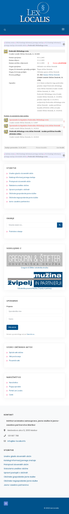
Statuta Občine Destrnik (51, 75)
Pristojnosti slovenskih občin (20, 181)
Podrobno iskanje (15, 231)
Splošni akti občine (16, 352)
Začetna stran (9, 42)
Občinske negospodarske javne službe (23, 197)
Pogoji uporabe (15, 387)
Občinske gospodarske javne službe (22, 193)
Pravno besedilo (41, 148)
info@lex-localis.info (17, 441)
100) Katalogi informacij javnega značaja (29, 42)
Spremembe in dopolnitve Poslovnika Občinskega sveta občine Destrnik (34, 126)
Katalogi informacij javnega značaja (22, 177)
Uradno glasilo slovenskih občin (21, 173)
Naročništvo (13, 382)
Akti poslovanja (15, 356)
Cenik (11, 395)
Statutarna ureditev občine (19, 185)
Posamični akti (14, 360)
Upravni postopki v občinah (19, 189)
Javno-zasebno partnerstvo (19, 201)
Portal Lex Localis (15, 391)
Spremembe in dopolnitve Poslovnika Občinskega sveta (29, 120)
